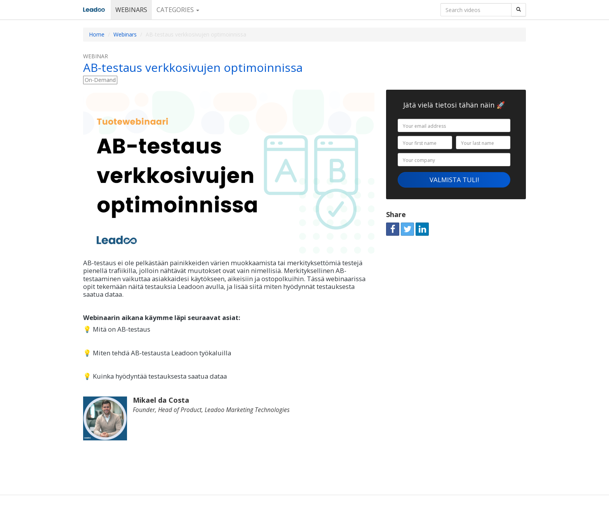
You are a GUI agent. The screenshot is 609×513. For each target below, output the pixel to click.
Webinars (131, 9)
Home (96, 34)
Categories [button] (178, 9)
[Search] (518, 9)
